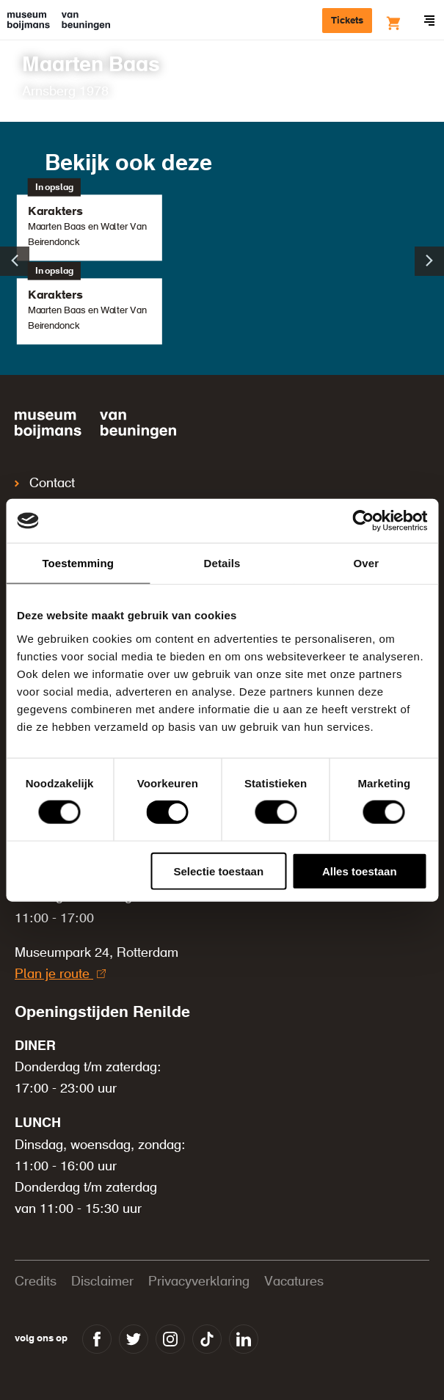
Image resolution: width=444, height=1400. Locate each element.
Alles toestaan (359, 870)
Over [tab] (366, 563)
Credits (36, 1281)
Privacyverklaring (199, 1281)
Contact (45, 483)
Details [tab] (222, 563)
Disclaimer (102, 1281)
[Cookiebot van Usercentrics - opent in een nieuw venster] (363, 521)
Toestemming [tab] (78, 563)
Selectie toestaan (219, 870)
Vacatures (294, 1281)
